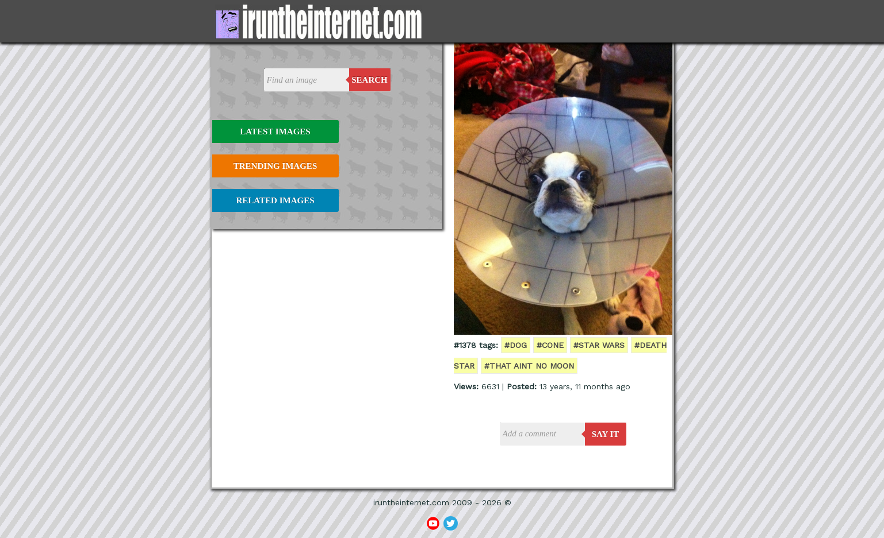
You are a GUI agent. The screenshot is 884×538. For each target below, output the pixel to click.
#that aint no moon (529, 365)
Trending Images (275, 166)
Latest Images (275, 131)
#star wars (599, 345)
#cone (550, 345)
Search (369, 79)
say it (605, 434)
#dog (515, 345)
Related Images (275, 200)
